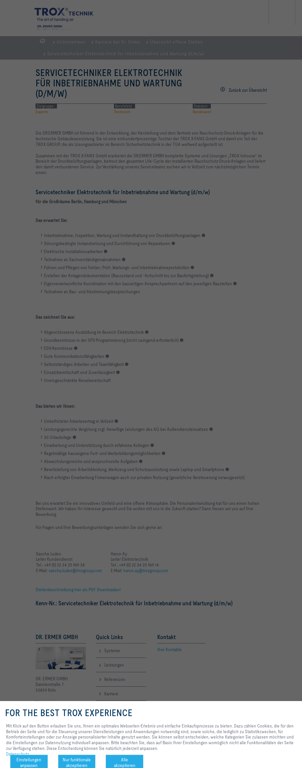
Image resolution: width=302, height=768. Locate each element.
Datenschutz (17, 754)
